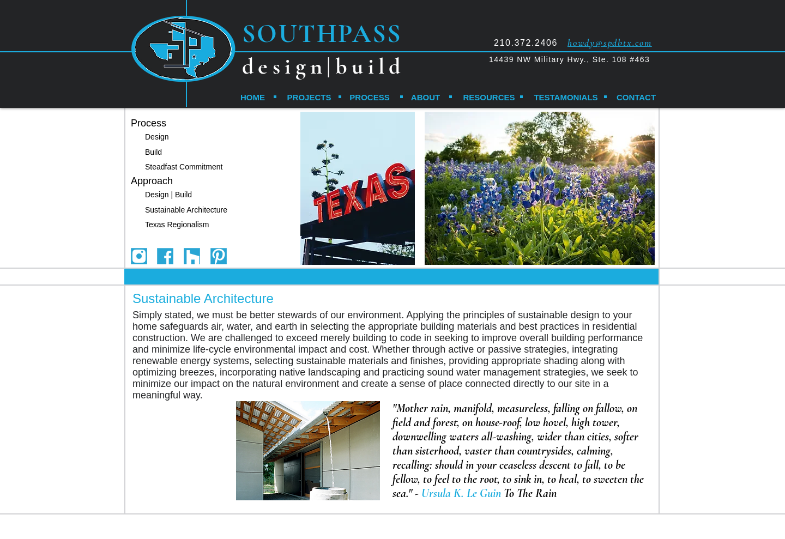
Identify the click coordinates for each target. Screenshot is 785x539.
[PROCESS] (370, 97)
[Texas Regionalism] (186, 225)
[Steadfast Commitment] (188, 167)
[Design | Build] (177, 195)
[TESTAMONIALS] (566, 97)
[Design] (161, 137)
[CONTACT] (636, 97)
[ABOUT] (425, 97)
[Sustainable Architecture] (188, 210)
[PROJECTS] (309, 97)
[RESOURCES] (489, 97)
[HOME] (252, 97)
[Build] (156, 152)
